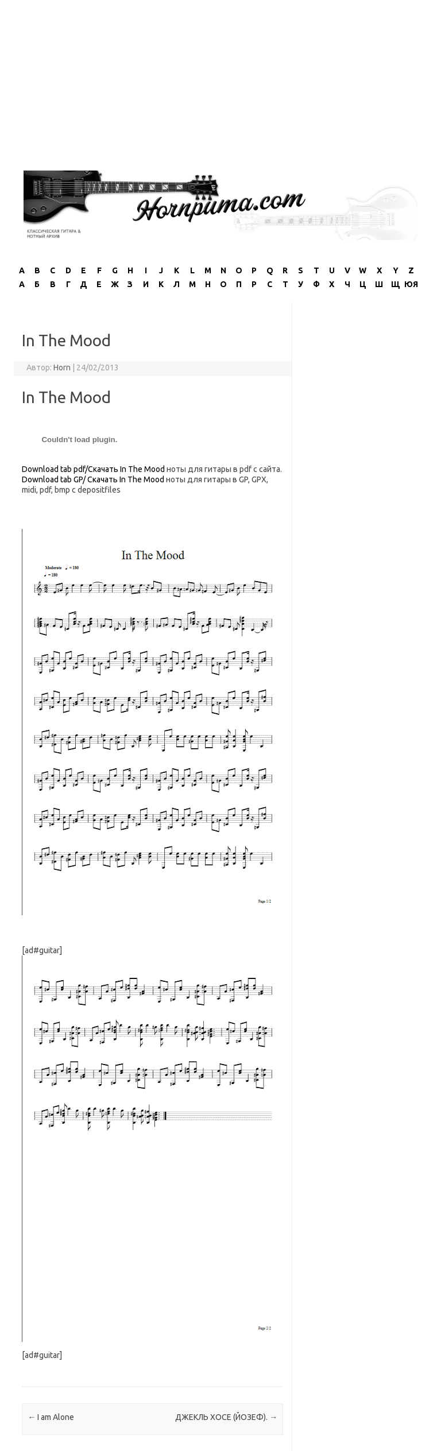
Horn (62, 367)
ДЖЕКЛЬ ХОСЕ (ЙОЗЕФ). (226, 1417)
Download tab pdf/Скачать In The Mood (93, 469)
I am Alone (51, 1417)
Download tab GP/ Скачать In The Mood (94, 479)
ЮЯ (411, 284)
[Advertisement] (220, 80)
